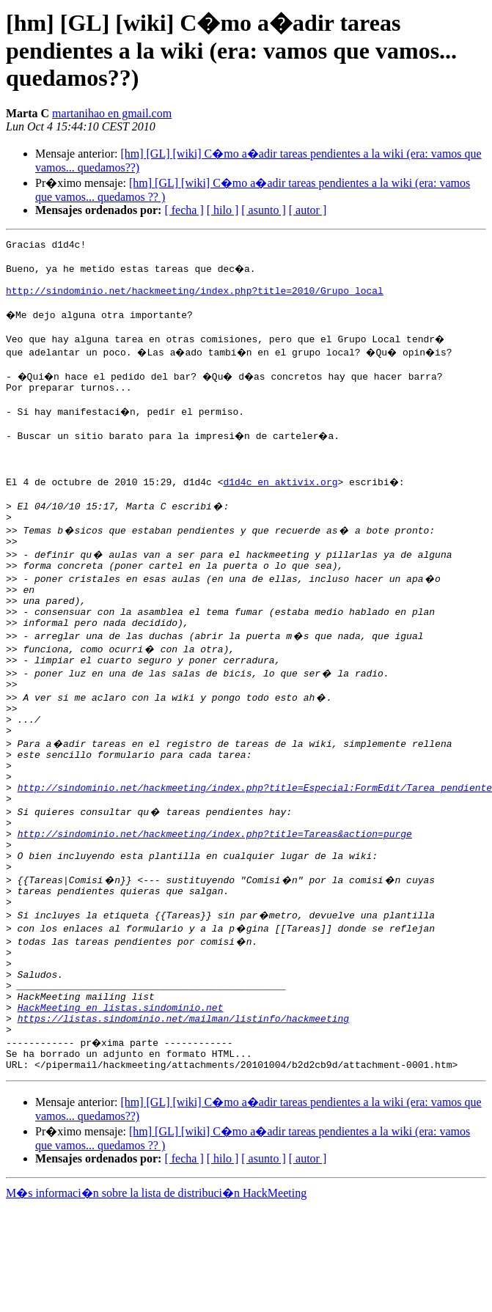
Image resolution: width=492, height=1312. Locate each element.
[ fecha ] (183, 210)
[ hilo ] (223, 210)
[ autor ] (308, 210)
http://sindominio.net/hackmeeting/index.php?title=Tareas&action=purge (215, 906)
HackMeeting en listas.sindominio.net (121, 1103)
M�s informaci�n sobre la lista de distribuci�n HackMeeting (156, 1298)
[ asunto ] (263, 210)
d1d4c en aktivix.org (280, 510)
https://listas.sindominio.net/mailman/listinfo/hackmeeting (183, 1117)
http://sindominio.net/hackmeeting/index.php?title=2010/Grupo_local (194, 299)
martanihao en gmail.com (112, 113)
